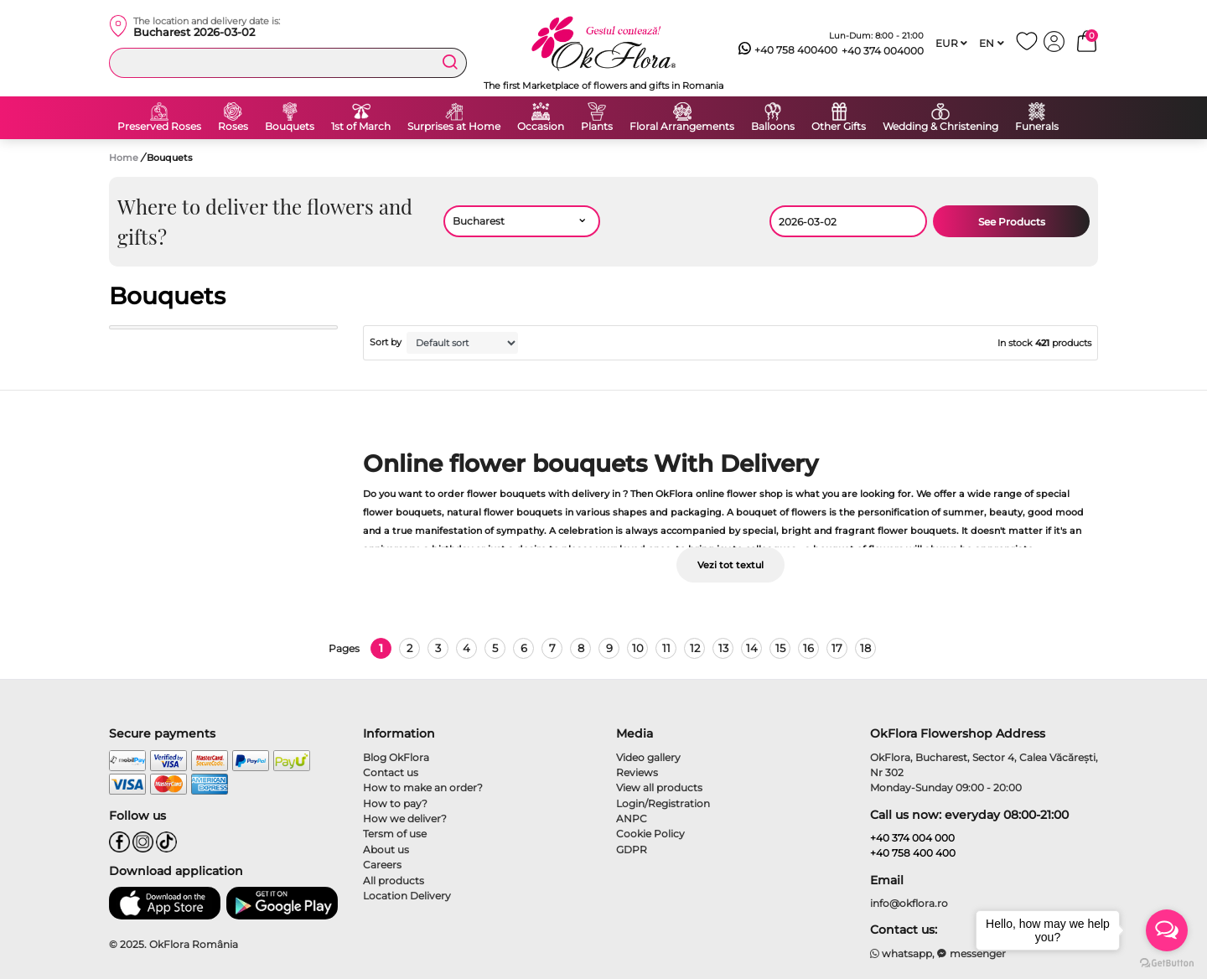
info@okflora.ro (909, 903)
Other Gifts (838, 126)
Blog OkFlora (396, 757)
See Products (1011, 221)
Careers (382, 864)
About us (386, 849)
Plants (597, 126)
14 (752, 648)
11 (666, 648)
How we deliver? (405, 818)
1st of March (361, 126)
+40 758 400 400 (913, 853)
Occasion (540, 126)
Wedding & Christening (940, 126)
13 (723, 648)
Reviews (637, 772)
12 (695, 648)
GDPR (631, 849)
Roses (233, 126)
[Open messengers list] (1167, 930)
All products (393, 880)
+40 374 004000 (883, 50)
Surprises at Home (453, 126)
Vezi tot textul (730, 565)
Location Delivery (407, 895)
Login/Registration (663, 803)
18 (865, 648)
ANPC (631, 818)
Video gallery (648, 757)
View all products (659, 787)
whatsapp (901, 953)
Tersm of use (395, 833)
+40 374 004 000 (912, 837)
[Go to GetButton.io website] (1167, 962)
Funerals (1037, 126)
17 (836, 648)
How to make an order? (423, 787)
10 (638, 648)
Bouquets (289, 126)
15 (780, 648)
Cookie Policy (650, 833)
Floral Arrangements (681, 126)
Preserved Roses (159, 126)
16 (808, 648)
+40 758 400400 (787, 50)
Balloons (773, 126)
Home (123, 157)
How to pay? (395, 803)
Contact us (390, 772)
